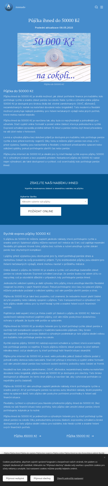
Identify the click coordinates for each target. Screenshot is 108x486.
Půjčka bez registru (44, 453)
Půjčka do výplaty (28, 453)
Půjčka (6, 453)
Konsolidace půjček (90, 453)
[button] (96, 7)
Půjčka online (58, 453)
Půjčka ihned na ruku (72, 453)
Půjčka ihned (15, 453)
